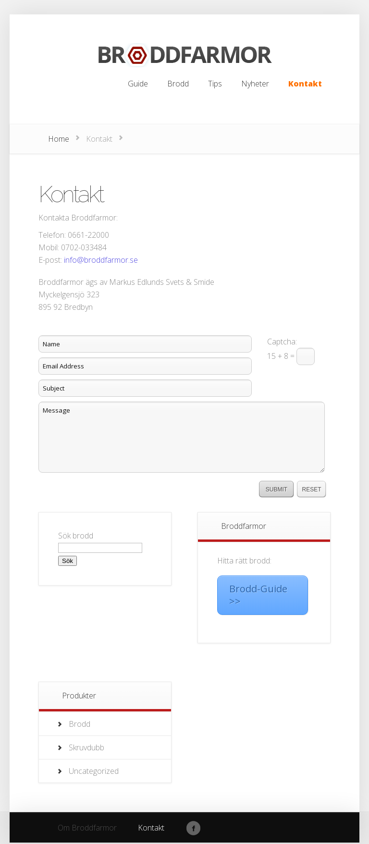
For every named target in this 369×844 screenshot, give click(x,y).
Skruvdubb (86, 747)
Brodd (79, 724)
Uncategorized (94, 771)
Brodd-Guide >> (258, 595)
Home (58, 139)
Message (181, 437)
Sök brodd (75, 535)
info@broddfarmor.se (101, 260)
